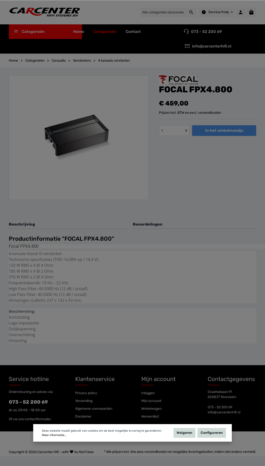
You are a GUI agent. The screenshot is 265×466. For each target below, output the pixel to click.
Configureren (212, 433)
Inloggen (148, 393)
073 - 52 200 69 (28, 402)
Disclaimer (83, 416)
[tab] (69, 224)
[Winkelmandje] (251, 12)
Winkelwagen (151, 409)
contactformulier (38, 419)
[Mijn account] (240, 12)
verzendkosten (155, 452)
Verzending (83, 401)
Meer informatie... (54, 435)
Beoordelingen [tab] (148, 224)
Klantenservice (95, 379)
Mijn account (158, 379)
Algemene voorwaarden (93, 409)
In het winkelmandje (224, 130)
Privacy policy (86, 393)
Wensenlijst (150, 416)
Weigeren (184, 433)
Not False (86, 452)
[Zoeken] (191, 12)
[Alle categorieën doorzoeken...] (163, 12)
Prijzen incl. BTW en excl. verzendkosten (190, 113)
